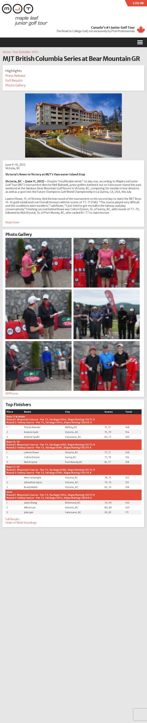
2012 (35, 52)
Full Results (14, 80)
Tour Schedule (21, 52)
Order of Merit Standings (21, 522)
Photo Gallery (15, 85)
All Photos (11, 393)
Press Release (15, 76)
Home (7, 52)
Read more (12, 222)
